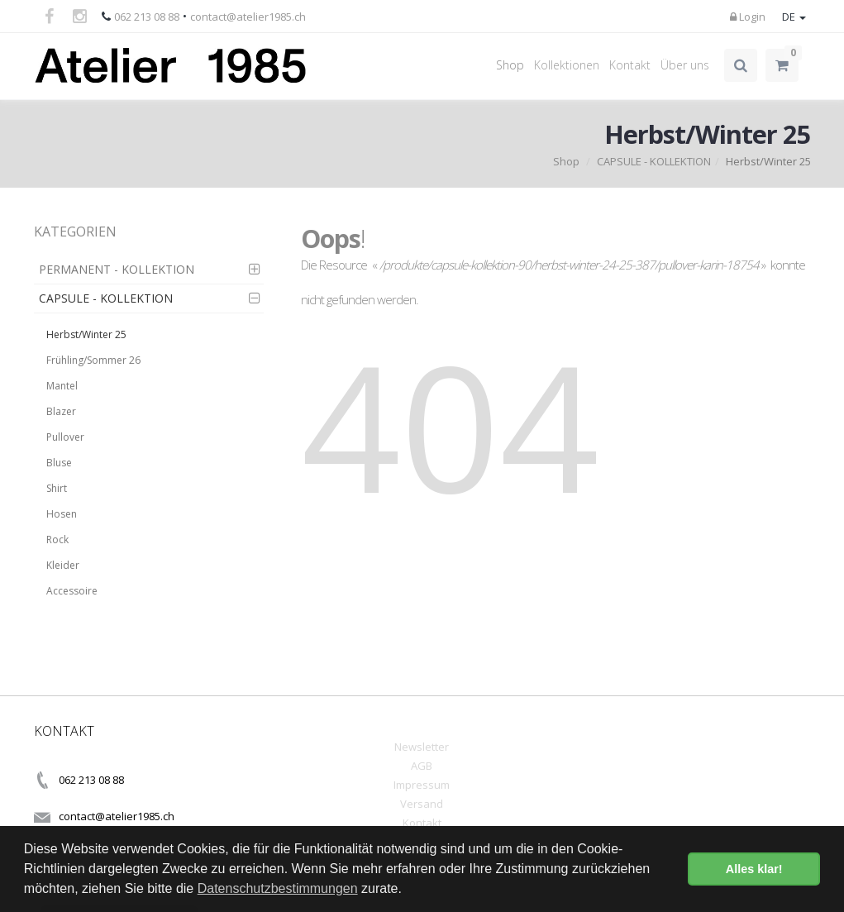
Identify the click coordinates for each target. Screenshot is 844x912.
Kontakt (630, 65)
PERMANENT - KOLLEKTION (116, 269)
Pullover (65, 437)
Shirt (56, 488)
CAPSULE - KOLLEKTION (654, 161)
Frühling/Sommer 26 (93, 360)
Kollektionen (566, 65)
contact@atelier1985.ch (248, 16)
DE (794, 16)
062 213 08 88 (146, 16)
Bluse (59, 463)
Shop (510, 65)
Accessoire (72, 591)
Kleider (62, 565)
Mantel (62, 386)
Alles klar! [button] (754, 869)
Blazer (61, 411)
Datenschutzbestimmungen (278, 888)
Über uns (684, 65)
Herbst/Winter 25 (86, 334)
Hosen (61, 514)
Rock (57, 539)
